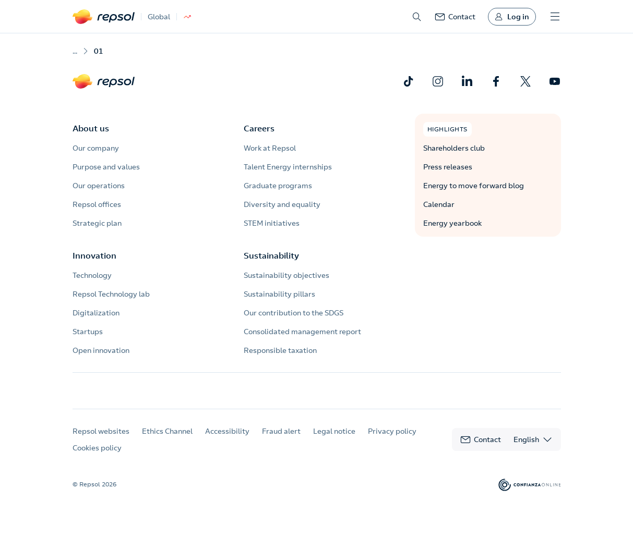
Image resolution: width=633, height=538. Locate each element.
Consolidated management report (302, 331)
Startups (88, 331)
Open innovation (101, 350)
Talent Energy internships (288, 167)
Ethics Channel (167, 440)
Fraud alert (281, 440)
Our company (96, 148)
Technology (92, 275)
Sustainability (271, 255)
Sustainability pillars (279, 294)
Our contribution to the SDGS (293, 312)
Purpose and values (106, 167)
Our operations (99, 185)
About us (91, 128)
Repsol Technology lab (111, 294)
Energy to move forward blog (473, 185)
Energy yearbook (452, 223)
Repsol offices (97, 204)
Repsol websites (101, 440)
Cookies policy (97, 457)
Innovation (94, 255)
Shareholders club (454, 148)
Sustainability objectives (286, 275)
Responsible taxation (280, 350)
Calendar (439, 204)
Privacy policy (392, 440)
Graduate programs (278, 185)
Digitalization (96, 312)
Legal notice (334, 440)
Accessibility (227, 440)
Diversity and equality (282, 204)
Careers (259, 128)
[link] (455, 16)
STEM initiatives (272, 223)
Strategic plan (97, 223)
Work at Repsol (270, 148)
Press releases (447, 167)
